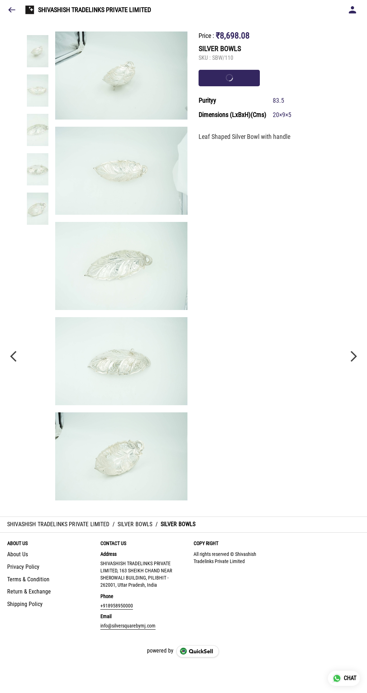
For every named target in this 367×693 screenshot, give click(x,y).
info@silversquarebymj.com (128, 626)
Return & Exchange (29, 591)
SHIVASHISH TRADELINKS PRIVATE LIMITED (94, 10)
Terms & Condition (28, 579)
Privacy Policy (23, 566)
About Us (17, 554)
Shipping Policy (25, 604)
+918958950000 (116, 606)
